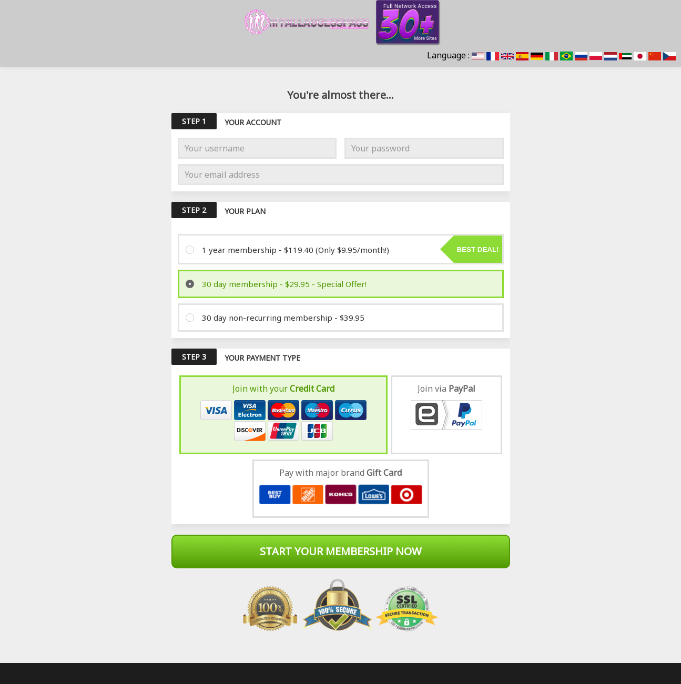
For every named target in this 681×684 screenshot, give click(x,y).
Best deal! (478, 249)
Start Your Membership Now (341, 551)
